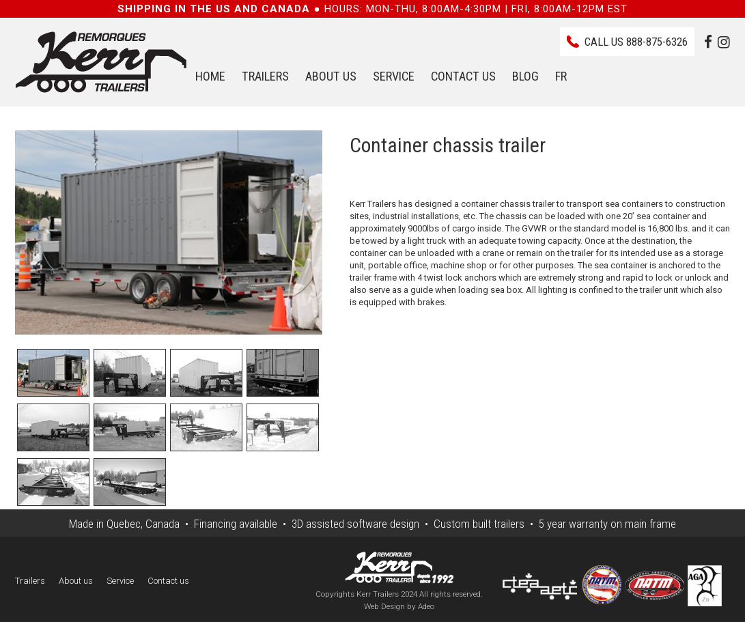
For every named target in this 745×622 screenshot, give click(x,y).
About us (330, 76)
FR (561, 76)
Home (210, 76)
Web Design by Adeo (399, 606)
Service (393, 76)
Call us (636, 41)
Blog (525, 76)
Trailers (265, 76)
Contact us (463, 76)
